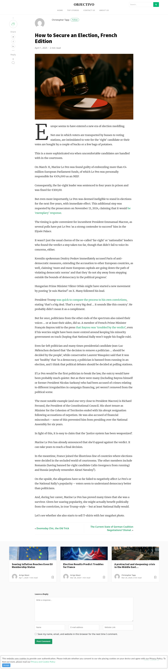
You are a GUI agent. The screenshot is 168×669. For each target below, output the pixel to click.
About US (104, 10)
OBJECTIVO (84, 4)
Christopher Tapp (65, 23)
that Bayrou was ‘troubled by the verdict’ (101, 331)
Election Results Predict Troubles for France (83, 569)
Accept (6, 665)
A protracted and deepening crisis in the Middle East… (134, 569)
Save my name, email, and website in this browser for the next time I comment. (78, 638)
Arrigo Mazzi (24, 579)
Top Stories (73, 10)
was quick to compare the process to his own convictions (92, 303)
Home (60, 10)
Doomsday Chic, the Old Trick (53, 532)
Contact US (89, 10)
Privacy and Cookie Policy (43, 661)
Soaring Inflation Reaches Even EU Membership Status (32, 569)
